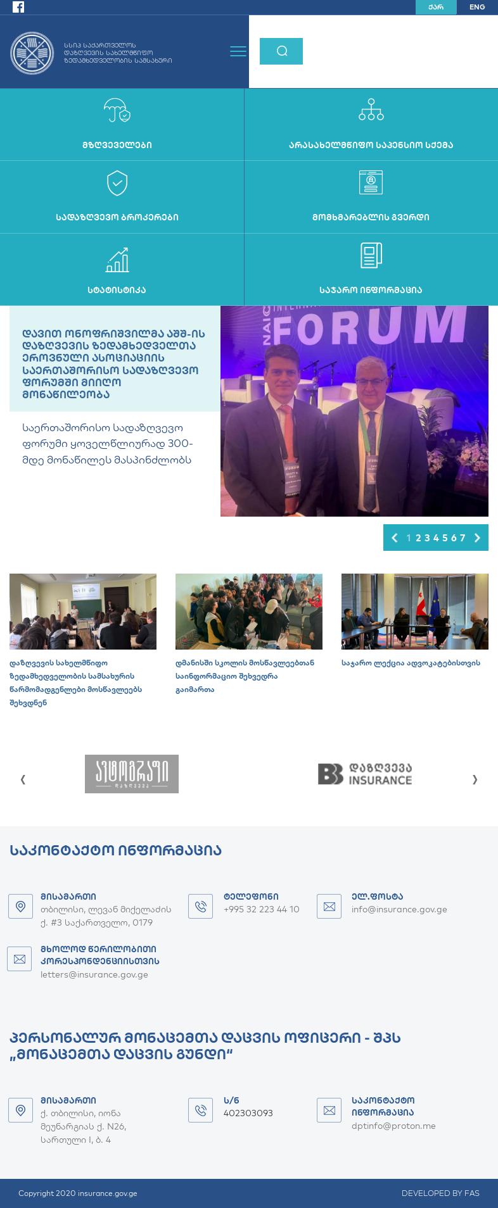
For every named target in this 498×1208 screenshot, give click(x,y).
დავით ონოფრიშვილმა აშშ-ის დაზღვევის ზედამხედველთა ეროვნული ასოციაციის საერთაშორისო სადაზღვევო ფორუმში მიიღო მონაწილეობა (113, 364)
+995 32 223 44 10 (262, 909)
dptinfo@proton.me (394, 1125)
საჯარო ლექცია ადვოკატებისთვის (411, 662)
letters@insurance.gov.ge (94, 974)
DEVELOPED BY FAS (441, 1193)
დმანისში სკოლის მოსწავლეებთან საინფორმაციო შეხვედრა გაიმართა (245, 676)
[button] (394, 537)
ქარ (436, 7)
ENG (477, 7)
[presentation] (23, 776)
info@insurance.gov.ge (399, 909)
